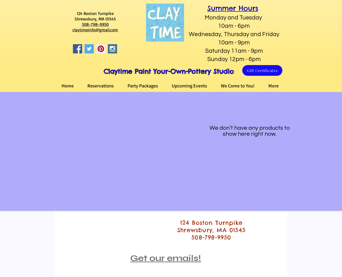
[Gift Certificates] (262, 70)
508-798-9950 (95, 24)
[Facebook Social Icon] (77, 48)
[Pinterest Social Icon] (100, 48)
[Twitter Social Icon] (89, 48)
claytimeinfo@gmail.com (95, 29)
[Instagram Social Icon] (112, 48)
